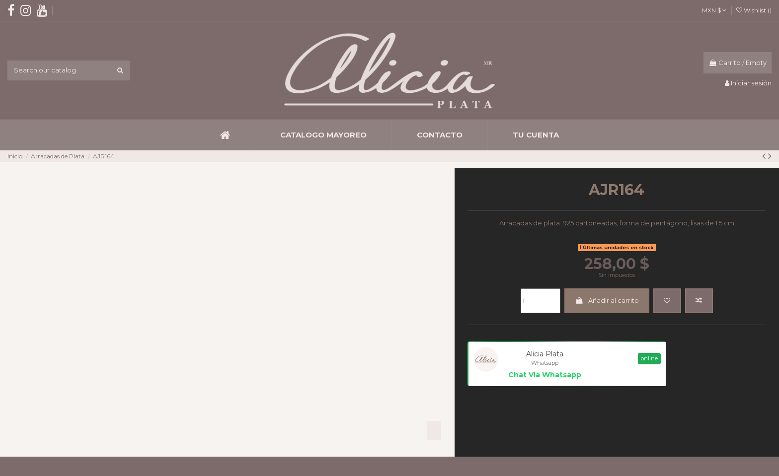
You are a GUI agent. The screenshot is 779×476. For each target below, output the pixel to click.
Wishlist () (754, 10)
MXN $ (714, 10)
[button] (323, 135)
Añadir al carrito (606, 300)
